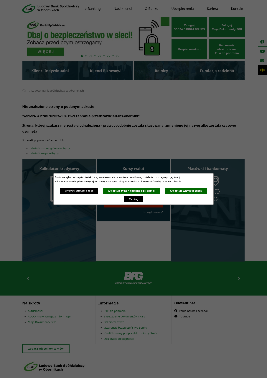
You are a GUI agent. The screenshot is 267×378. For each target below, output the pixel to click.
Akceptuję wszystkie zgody (186, 190)
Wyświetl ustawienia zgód (79, 190)
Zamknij (133, 199)
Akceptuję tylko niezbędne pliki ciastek (131, 190)
